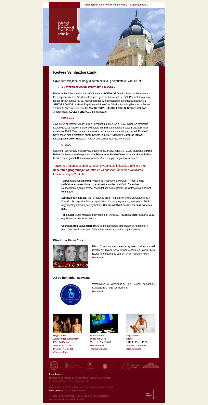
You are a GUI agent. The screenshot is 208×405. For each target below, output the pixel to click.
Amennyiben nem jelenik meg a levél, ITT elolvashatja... (116, 4)
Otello (129, 339)
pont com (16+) (98, 339)
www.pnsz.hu (56, 390)
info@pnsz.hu (101, 396)
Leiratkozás (55, 374)
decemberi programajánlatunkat (74, 170)
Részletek (97, 257)
